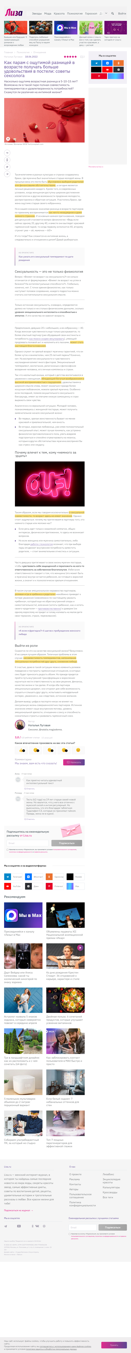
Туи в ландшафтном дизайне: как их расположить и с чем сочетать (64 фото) (22, 1061)
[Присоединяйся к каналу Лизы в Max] (23, 915)
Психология (74, 12)
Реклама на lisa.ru (96, 167)
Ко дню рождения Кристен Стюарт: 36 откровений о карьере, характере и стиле (62, 976)
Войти (121, 12)
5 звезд (75, 56)
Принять (114, 1345)
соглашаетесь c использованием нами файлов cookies (65, 1346)
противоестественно (49, 608)
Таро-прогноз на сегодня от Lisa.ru (112, 36)
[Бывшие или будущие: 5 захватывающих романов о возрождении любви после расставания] (15, 26)
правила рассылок (40, 852)
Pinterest (54, 886)
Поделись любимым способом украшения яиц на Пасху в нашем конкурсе (39, 39)
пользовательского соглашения (64, 849)
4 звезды (73, 56)
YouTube (12, 886)
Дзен (32, 886)
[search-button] (111, 12)
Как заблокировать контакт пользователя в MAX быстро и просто (64, 1061)
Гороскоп (90, 12)
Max (73, 886)
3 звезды (70, 56)
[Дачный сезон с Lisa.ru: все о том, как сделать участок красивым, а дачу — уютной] (90, 26)
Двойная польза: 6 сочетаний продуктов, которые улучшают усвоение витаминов (64, 1020)
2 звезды (68, 56)
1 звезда (65, 56)
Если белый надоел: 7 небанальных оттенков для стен (62, 1102)
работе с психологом (41, 544)
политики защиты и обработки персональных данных (51, 1349)
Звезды (36, 12)
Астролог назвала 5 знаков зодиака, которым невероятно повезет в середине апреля (22, 1020)
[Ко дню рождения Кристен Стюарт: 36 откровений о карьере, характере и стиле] (65, 956)
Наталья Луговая (13, 56)
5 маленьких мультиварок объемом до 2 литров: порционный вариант (19, 1102)
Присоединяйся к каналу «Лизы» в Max (64, 36)
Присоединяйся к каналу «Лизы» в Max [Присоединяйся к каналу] (19, 933)
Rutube (74, 876)
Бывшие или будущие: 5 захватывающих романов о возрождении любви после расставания (15, 39)
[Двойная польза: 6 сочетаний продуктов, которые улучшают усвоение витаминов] (65, 1000)
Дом (101, 12)
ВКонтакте (34, 876)
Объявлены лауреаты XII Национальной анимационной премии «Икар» (64, 935)
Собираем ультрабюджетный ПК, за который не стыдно (21, 1141)
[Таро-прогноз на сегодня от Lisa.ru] (116, 26)
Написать (75, 762)
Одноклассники (55, 876)
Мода (46, 12)
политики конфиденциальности (20, 852)
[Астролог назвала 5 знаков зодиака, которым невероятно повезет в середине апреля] (23, 1000)
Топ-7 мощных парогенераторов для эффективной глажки (59, 1143)
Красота (58, 12)
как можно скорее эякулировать (46, 338)
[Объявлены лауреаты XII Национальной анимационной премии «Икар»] (65, 915)
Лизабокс (108, 1335)
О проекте (75, 1335)
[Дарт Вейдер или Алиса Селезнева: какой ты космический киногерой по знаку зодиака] (23, 956)
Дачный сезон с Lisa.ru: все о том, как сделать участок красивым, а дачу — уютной (90, 39)
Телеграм (13, 876)
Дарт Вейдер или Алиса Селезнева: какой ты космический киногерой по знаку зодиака (20, 977)
